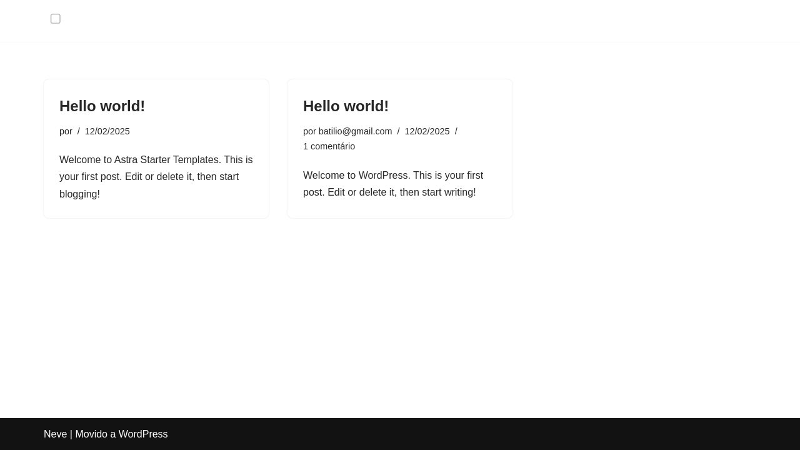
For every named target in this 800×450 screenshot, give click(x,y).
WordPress (143, 434)
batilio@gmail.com (355, 131)
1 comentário (329, 146)
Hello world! (102, 106)
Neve (55, 434)
